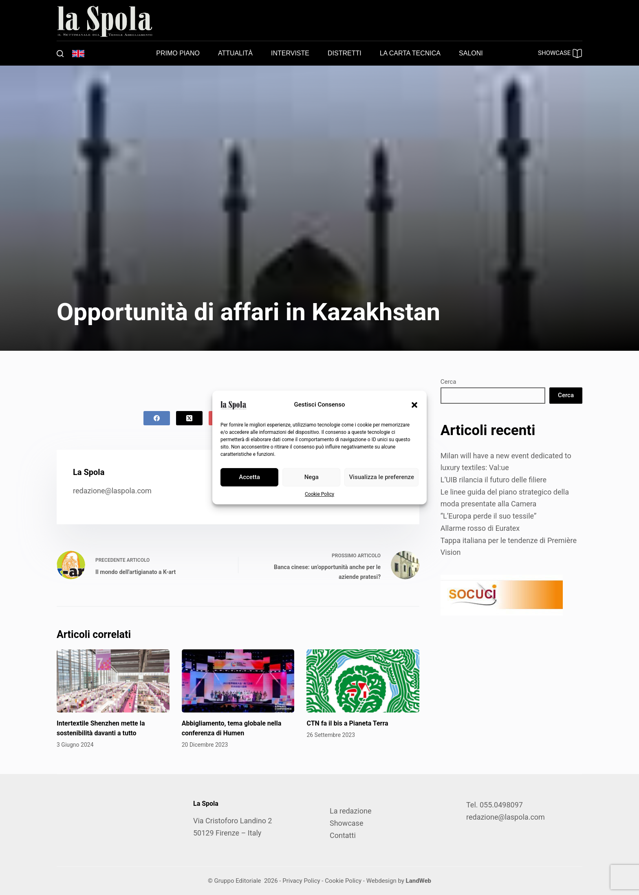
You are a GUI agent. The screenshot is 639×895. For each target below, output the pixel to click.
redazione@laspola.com (112, 490)
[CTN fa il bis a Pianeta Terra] (362, 681)
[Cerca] (60, 53)
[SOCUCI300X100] (502, 594)
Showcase (346, 823)
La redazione (350, 811)
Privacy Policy (301, 880)
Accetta (249, 477)
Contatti (343, 835)
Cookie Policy (319, 494)
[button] (414, 405)
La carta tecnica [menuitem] (410, 53)
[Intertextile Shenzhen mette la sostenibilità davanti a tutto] (113, 681)
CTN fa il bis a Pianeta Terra (347, 723)
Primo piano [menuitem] (178, 53)
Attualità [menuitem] (235, 53)
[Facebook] (156, 418)
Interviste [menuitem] (290, 53)
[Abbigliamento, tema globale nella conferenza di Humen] (238, 681)
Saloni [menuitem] (471, 53)
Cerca (448, 381)
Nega (311, 477)
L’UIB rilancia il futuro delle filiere (493, 479)
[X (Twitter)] (189, 418)
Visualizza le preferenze (381, 477)
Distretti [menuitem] (344, 53)
